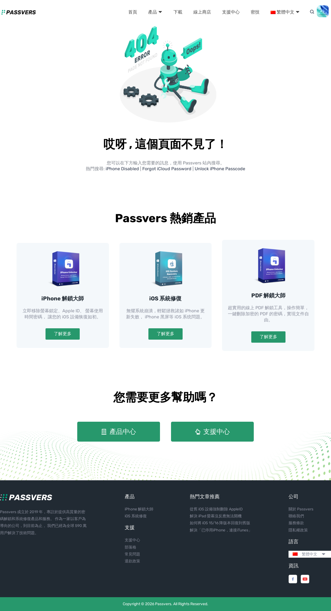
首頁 (132, 12)
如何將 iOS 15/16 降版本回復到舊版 (220, 523)
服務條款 (296, 523)
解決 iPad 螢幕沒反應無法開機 (216, 516)
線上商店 (202, 12)
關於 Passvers (301, 509)
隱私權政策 (298, 530)
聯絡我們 (296, 516)
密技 (255, 12)
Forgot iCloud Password (166, 168)
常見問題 (132, 554)
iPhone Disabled (122, 168)
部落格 (130, 547)
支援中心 (231, 12)
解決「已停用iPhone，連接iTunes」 (221, 530)
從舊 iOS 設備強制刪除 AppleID (216, 509)
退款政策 (132, 561)
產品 (155, 12)
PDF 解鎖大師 (268, 295)
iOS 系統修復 (165, 298)
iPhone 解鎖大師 (62, 298)
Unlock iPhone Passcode (220, 168)
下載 (177, 12)
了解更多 (62, 333)
